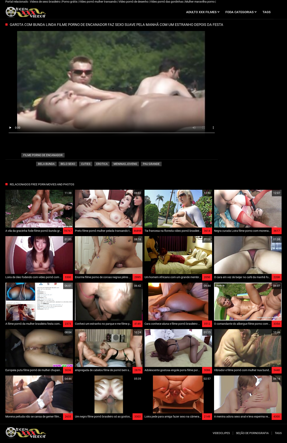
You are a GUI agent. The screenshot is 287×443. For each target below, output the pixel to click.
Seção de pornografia (252, 433)
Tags (278, 433)
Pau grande (151, 163)
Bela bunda (46, 163)
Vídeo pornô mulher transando (98, 1)
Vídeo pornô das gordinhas (167, 1)
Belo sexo (68, 163)
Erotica (102, 163)
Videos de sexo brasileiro (45, 1)
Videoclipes (221, 433)
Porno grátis (70, 1)
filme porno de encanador (43, 155)
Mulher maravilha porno (200, 1)
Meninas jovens (125, 163)
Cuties (85, 163)
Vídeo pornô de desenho (134, 1)
